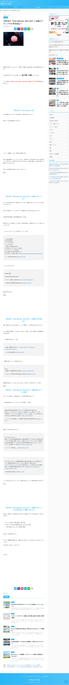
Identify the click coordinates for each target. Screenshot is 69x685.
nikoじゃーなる (6, 4)
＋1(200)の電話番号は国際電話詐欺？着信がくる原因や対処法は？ (62, 82)
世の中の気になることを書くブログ (34, 682)
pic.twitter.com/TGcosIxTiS (11, 349)
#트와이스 (26, 347)
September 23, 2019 (20, 256)
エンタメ (6, 593)
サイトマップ (5, 7)
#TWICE (22, 347)
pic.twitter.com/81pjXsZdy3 (11, 468)
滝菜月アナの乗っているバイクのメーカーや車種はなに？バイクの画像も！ (24, 665)
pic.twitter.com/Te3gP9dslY (26, 444)
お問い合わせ (16, 7)
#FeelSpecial (32, 347)
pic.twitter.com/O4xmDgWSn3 (35, 253)
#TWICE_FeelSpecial (23, 253)
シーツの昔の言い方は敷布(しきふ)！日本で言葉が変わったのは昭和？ (62, 104)
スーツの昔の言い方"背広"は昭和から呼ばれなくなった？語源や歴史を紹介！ (58, 177)
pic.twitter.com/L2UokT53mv (27, 370)
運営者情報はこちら (53, 54)
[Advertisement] (23, 56)
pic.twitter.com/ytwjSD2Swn (26, 415)
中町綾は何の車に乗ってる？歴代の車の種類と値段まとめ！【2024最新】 (63, 62)
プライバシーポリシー (27, 7)
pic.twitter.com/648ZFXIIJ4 (27, 279)
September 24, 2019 (19, 352)
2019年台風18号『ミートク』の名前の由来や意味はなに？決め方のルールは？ (25, 666)
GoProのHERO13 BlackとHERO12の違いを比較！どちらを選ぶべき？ (62, 72)
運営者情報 (38, 7)
